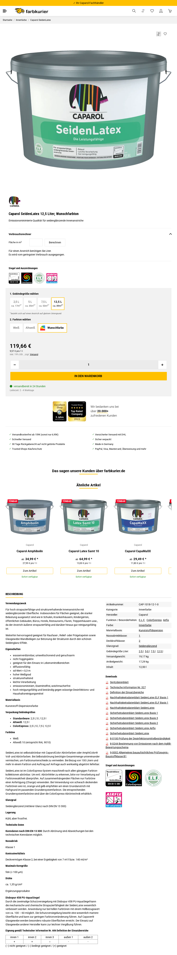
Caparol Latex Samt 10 (84, 551)
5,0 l (147, 652)
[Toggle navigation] (5, 11)
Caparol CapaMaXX (138, 551)
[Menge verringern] (15, 365)
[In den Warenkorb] (88, 376)
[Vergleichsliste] (143, 10)
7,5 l (153, 652)
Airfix (166, 620)
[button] (134, 11)
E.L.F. (142, 620)
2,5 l (141, 652)
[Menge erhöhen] (162, 365)
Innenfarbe (145, 610)
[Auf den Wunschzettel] (165, 34)
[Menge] (88, 365)
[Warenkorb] (169, 11)
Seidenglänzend (148, 646)
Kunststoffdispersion (151, 631)
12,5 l (160, 652)
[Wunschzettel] (152, 11)
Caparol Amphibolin (30, 551)
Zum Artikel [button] (30, 570)
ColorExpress (154, 620)
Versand (34, 354)
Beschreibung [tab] (14, 595)
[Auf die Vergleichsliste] (158, 33)
